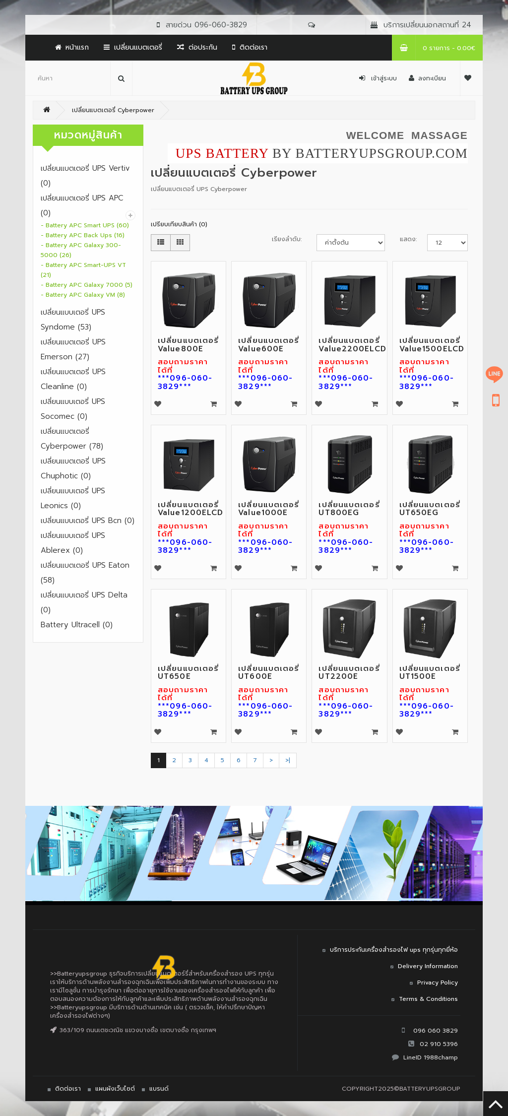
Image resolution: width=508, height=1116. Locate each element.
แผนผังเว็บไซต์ (115, 1088)
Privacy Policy (437, 982)
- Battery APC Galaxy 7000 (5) (86, 284)
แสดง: (406, 239)
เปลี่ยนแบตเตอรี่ (133, 47)
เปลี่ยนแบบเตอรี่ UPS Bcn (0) (87, 520)
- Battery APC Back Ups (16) (83, 235)
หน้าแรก (72, 47)
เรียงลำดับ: (287, 239)
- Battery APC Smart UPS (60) (85, 225)
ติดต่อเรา (249, 47)
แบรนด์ (159, 1088)
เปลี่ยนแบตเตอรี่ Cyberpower (113, 110)
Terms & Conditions (428, 998)
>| (287, 760)
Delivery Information (428, 966)
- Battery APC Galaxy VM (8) (83, 294)
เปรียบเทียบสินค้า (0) (179, 224)
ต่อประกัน (197, 47)
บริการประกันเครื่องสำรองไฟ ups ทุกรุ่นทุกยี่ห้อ (394, 949)
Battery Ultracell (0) (77, 624)
